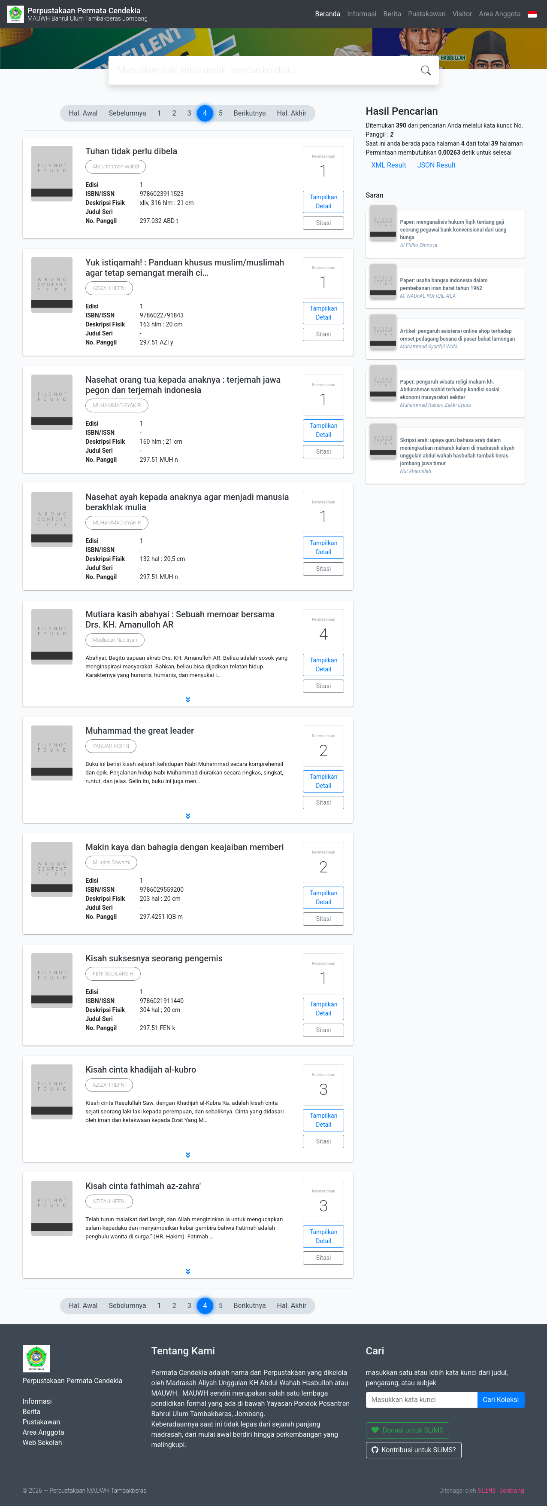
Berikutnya (250, 113)
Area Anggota (500, 14)
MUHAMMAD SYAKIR (117, 405)
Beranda (327, 14)
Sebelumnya (127, 113)
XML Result (389, 165)
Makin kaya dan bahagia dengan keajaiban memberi (184, 847)
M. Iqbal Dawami (111, 863)
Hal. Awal (83, 113)
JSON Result (436, 165)
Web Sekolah (42, 1443)
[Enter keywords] (422, 1400)
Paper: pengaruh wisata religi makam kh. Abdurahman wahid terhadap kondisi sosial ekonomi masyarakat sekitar (450, 389)
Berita (392, 14)
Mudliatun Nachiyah (115, 640)
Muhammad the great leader (139, 731)
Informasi (361, 14)
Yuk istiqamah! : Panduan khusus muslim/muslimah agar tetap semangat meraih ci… (184, 267)
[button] (188, 700)
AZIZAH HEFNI (109, 288)
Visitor (462, 14)
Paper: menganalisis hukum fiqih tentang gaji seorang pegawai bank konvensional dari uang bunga (453, 230)
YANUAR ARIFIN (111, 746)
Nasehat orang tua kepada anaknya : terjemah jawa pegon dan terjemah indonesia (183, 385)
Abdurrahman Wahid (116, 167)
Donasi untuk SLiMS (408, 1430)
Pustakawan (426, 14)
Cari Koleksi (501, 1400)
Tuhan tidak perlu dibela (131, 151)
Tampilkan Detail (324, 202)
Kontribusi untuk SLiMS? (414, 1450)
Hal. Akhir (292, 113)
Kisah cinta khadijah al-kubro (140, 1069)
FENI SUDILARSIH (113, 974)
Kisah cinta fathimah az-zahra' (143, 1186)
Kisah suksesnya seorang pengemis (154, 958)
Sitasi (323, 222)
